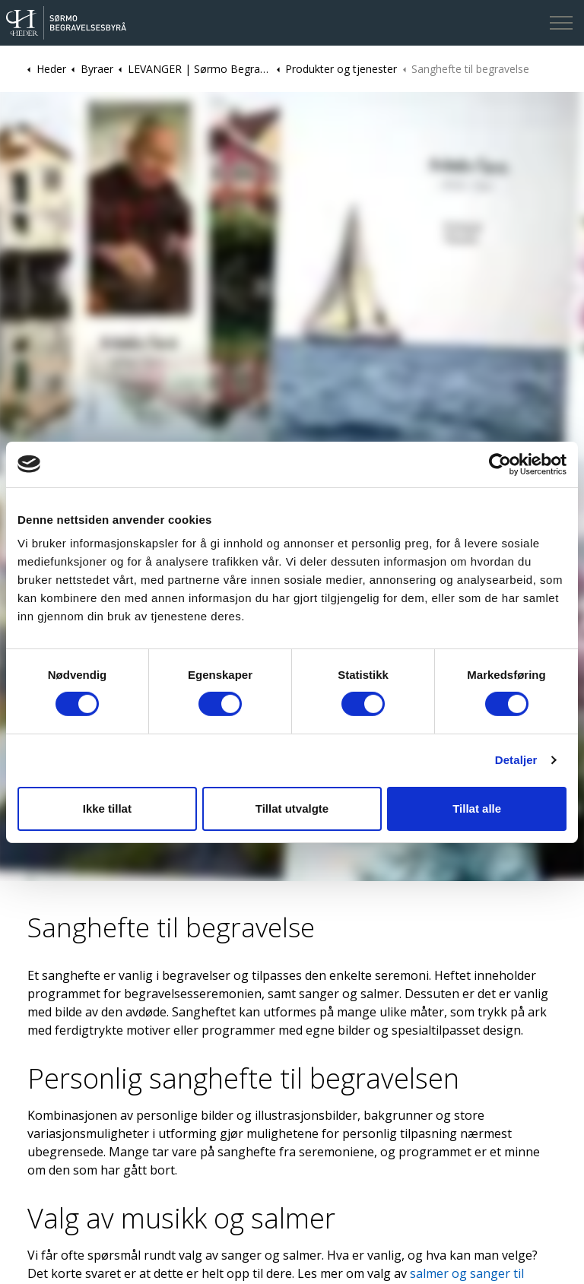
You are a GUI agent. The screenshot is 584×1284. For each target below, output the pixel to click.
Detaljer (516, 759)
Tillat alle (476, 808)
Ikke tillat (107, 808)
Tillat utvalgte (292, 808)
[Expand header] (561, 23)
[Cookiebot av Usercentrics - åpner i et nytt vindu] (500, 463)
